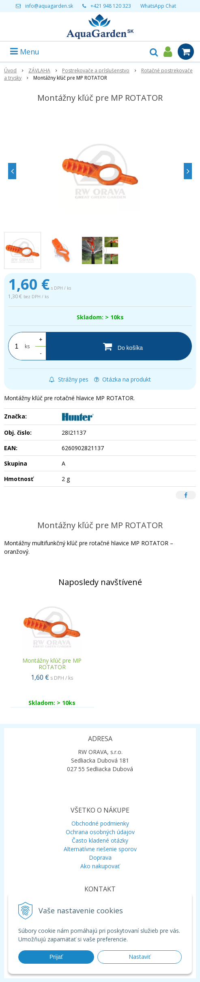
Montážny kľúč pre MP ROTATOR (52, 664)
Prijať (56, 957)
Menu (24, 51)
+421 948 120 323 (110, 5)
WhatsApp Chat (158, 5)
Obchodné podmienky (100, 823)
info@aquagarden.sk (49, 5)
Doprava (100, 857)
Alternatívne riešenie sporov (100, 849)
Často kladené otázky (100, 840)
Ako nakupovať (100, 866)
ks (27, 346)
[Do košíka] (119, 346)
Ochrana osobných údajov (100, 832)
